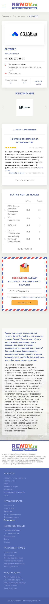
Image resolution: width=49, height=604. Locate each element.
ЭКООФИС (12, 225)
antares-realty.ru (12, 53)
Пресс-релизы (9, 481)
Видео (6, 495)
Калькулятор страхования (14, 563)
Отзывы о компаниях (12, 530)
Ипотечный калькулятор (13, 561)
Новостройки (9, 505)
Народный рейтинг (11, 533)
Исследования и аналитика (14, 492)
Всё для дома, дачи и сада (15, 582)
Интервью (8, 489)
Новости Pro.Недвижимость (15, 478)
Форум (7, 539)
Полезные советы (11, 585)
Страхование (9, 555)
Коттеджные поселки (12, 514)
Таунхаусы (8, 511)
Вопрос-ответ (9, 536)
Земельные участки (11, 517)
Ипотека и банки (10, 552)
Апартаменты (9, 508)
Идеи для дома (10, 588)
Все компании (9, 520)
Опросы (7, 542)
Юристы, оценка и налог (13, 558)
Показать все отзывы (24, 181)
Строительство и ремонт (13, 580)
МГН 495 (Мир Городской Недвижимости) (14, 239)
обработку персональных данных (33, 297)
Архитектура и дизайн (12, 577)
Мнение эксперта (11, 486)
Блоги (6, 483)
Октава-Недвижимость (35, 173)
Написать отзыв (38, 82)
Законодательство (11, 566)
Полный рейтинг (24, 249)
